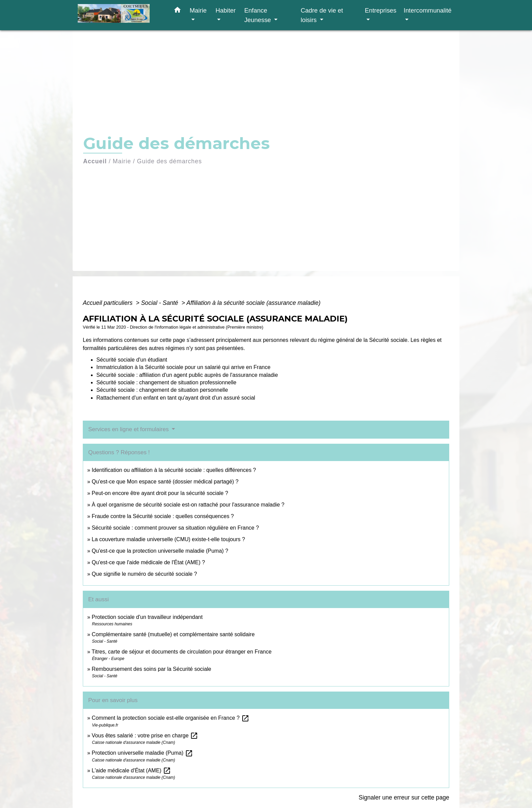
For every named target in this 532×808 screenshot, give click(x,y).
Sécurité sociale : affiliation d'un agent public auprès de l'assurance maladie (187, 375)
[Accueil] (120, 15)
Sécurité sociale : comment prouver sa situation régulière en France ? (175, 528)
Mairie (122, 161)
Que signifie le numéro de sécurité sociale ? (144, 574)
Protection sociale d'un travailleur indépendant (147, 617)
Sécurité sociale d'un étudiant (131, 360)
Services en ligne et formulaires (129, 429)
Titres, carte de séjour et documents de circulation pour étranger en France (181, 652)
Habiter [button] (225, 10)
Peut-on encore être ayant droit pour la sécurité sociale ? (160, 493)
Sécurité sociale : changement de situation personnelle (162, 390)
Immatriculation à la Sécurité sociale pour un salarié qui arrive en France (183, 367)
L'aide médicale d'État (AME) (131, 770)
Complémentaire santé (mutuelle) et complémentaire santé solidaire (173, 634)
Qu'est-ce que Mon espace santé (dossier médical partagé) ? (165, 481)
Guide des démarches (169, 161)
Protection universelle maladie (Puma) (142, 753)
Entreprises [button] (380, 10)
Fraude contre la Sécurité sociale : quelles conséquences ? (163, 516)
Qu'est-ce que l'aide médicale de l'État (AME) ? (148, 562)
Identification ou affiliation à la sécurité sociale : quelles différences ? (174, 470)
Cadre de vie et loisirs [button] (322, 15)
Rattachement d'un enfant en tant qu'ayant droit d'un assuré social (175, 398)
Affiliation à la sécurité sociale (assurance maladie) (253, 302)
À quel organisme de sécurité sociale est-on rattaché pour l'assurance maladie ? (188, 505)
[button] (177, 11)
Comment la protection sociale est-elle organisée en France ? (170, 718)
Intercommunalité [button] (428, 10)
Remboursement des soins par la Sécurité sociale (151, 669)
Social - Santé (160, 302)
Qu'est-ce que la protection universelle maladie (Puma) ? (160, 551)
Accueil (95, 161)
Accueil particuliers (108, 302)
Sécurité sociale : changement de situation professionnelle (166, 382)
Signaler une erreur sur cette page (404, 797)
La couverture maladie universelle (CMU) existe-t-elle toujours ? (168, 539)
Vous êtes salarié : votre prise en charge (145, 735)
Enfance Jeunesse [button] (258, 15)
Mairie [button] (198, 10)
